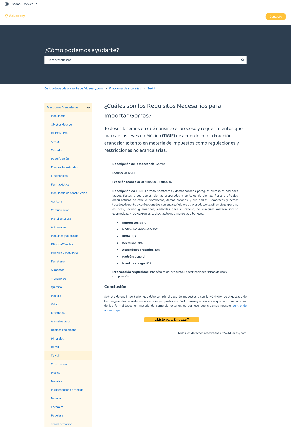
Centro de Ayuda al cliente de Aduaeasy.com (73, 88)
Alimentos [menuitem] (57, 270)
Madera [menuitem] (56, 295)
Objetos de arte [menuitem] (61, 124)
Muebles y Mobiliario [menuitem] (64, 253)
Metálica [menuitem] (56, 381)
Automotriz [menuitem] (58, 227)
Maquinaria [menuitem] (58, 115)
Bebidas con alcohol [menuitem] (64, 329)
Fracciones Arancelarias (125, 88)
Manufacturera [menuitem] (61, 218)
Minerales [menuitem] (57, 338)
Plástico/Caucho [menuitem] (62, 244)
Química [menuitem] (56, 287)
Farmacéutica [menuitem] (60, 184)
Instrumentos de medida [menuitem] (67, 389)
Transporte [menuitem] (58, 278)
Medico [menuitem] (55, 372)
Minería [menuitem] (56, 398)
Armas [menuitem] (55, 141)
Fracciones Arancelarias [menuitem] (62, 107)
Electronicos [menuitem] (59, 175)
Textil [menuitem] (55, 355)
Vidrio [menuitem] (55, 304)
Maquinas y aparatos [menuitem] (64, 235)
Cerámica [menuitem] (57, 407)
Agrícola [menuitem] (56, 201)
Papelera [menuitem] (57, 415)
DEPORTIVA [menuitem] (59, 133)
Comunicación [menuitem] (60, 210)
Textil (151, 88)
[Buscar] (243, 60)
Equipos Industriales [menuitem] (64, 167)
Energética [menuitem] (58, 312)
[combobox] (141, 60)
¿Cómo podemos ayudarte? (81, 50)
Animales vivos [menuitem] (61, 321)
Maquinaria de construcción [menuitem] (69, 193)
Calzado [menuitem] (56, 150)
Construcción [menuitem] (60, 364)
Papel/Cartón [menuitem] (60, 158)
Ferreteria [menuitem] (58, 261)
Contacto (276, 16)
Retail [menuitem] (55, 347)
